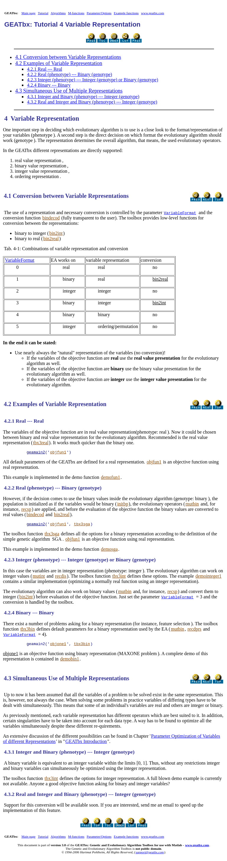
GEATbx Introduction (86, 744)
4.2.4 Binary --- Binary (49, 85)
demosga (109, 550)
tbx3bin (27, 630)
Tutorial (43, 13)
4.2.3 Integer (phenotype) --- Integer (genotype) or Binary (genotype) (92, 79)
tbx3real (40, 442)
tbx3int (119, 577)
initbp (122, 504)
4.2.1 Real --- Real (44, 69)
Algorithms (58, 13)
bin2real (51, 238)
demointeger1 (208, 577)
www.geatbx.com (152, 13)
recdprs (194, 630)
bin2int (56, 233)
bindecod (51, 217)
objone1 (58, 646)
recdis (60, 577)
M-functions (76, 13)
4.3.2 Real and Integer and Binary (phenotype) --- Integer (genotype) (92, 101)
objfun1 (58, 452)
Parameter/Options (99, 13)
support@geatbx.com (149, 855)
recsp (26, 510)
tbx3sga (82, 525)
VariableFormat (180, 212)
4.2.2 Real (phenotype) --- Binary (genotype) (69, 74)
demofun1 (110, 478)
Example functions (126, 13)
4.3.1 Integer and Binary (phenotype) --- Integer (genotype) (83, 96)
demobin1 (69, 661)
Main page (29, 13)
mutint (39, 577)
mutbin (192, 504)
